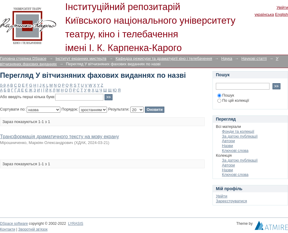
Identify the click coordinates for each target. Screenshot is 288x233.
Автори (228, 141)
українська (264, 14)
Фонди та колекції (238, 131)
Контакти (7, 229)
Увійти (282, 7)
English (281, 14)
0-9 (3, 85)
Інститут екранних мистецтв (80, 58)
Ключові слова (235, 150)
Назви (227, 145)
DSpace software (14, 223)
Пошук (225, 95)
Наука (226, 58)
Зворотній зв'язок (33, 229)
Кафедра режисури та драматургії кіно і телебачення (164, 58)
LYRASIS (75, 223)
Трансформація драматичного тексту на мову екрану (59, 136)
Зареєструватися (231, 201)
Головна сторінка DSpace (23, 58)
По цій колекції (233, 100)
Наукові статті (254, 58)
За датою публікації (240, 136)
